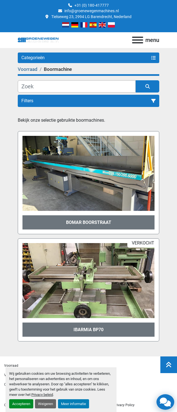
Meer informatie (73, 404)
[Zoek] (77, 86)
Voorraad (11, 366)
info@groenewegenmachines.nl (91, 11)
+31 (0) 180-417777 (91, 5)
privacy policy (124, 405)
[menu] (137, 40)
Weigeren (45, 404)
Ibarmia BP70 (88, 329)
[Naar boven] (168, 364)
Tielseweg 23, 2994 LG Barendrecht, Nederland (91, 16)
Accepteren (21, 404)
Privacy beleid (42, 395)
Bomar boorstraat (88, 222)
